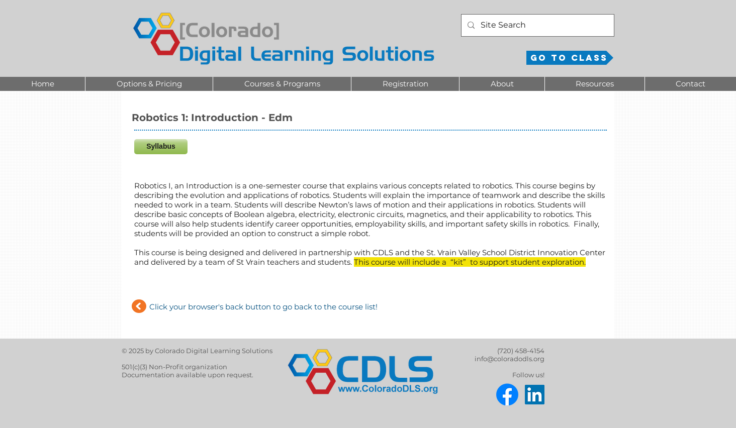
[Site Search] (537, 25)
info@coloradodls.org (509, 359)
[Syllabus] (161, 146)
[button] (149, 84)
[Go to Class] (569, 58)
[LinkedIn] (534, 394)
